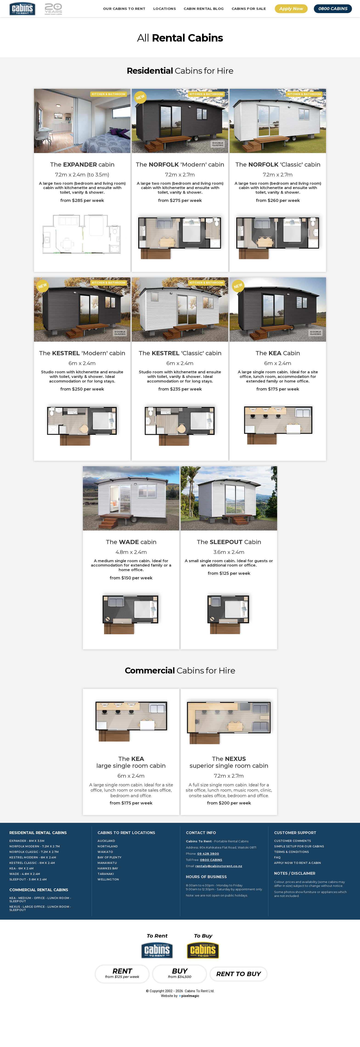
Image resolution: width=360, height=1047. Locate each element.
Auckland (106, 874)
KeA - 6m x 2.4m (21, 901)
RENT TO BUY (238, 1007)
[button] (124, 8)
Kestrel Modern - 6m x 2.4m (32, 890)
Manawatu (107, 896)
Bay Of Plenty (109, 890)
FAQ (277, 890)
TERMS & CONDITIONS (291, 885)
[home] (34, 9)
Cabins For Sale (249, 8)
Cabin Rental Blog (204, 8)
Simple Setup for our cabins (299, 879)
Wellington (108, 912)
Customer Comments (292, 874)
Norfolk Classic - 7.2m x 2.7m (34, 885)
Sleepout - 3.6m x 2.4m (28, 912)
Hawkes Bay (108, 901)
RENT (122, 1006)
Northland (108, 879)
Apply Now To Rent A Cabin (297, 896)
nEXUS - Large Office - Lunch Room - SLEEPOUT (40, 941)
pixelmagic (190, 1029)
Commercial (38, 923)
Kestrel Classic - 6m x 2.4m (32, 896)
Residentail (38, 866)
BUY (179, 1006)
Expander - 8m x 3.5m (26, 874)
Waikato (105, 885)
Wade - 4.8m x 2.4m (24, 907)
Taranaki (106, 907)
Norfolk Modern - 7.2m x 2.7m (34, 879)
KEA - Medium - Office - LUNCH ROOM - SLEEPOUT (40, 933)
